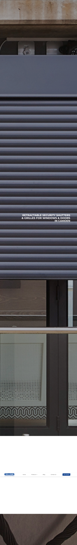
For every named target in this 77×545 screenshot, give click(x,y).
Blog (44, 474)
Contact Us (53, 474)
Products (34, 475)
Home (24, 474)
